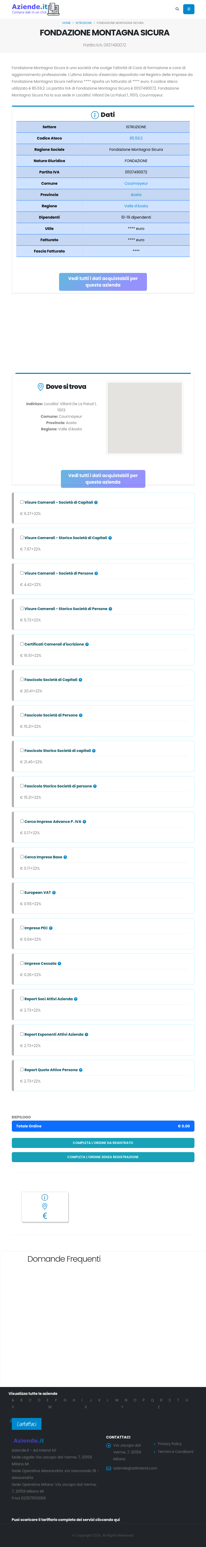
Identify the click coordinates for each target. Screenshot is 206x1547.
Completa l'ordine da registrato (103, 1143)
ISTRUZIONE (84, 23)
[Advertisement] (103, 334)
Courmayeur (136, 183)
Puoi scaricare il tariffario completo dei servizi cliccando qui (68, 1519)
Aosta (136, 194)
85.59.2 (136, 138)
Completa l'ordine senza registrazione (103, 1157)
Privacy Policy (170, 1443)
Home (66, 23)
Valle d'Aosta (136, 206)
